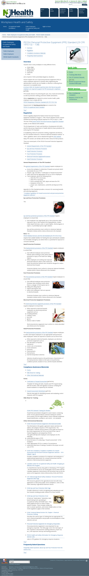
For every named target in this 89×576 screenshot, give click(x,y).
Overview (29, 48)
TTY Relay (19, 568)
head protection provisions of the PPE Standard (39, 248)
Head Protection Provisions (34, 151)
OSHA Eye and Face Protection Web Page (38, 488)
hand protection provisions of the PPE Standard (39, 332)
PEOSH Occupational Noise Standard (34, 107)
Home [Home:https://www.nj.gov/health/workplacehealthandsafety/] (4, 35)
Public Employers (8, 54)
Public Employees (8, 51)
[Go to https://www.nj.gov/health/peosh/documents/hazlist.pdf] (84, 77)
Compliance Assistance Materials (36, 53)
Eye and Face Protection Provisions (37, 148)
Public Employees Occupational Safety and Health (32, 28)
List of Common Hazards (76, 77)
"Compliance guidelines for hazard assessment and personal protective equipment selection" (44, 194)
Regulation (30, 50)
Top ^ (25, 110)
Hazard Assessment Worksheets (36, 391)
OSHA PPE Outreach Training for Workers (38, 410)
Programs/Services (34, 568)
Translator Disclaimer (14, 564)
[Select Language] (19, 562)
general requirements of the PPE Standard (38, 166)
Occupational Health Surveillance (14, 27)
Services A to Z (65, 2)
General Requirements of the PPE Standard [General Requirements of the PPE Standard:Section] (39, 146)
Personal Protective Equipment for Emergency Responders (43, 524)
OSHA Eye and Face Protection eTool (37, 496)
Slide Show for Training (33, 373)
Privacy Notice (59, 560)
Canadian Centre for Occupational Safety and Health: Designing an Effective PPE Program (45, 464)
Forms (29, 370)
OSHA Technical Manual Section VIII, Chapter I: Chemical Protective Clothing (43, 513)
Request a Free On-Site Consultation (76, 98)
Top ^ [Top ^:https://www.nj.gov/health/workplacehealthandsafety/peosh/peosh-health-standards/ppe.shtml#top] (25, 364)
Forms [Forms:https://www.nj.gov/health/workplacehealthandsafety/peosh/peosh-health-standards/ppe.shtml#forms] (71, 72)
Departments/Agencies (76, 2)
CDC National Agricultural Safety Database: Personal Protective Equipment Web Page (45, 477)
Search (70, 4)
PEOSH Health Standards (11, 57)
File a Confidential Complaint (74, 94)
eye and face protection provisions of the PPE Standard (39, 216)
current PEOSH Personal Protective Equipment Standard (47, 121)
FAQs (36, 566)
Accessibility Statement (79, 560)
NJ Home (57, 2)
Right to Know (47, 26)
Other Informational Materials (35, 375)
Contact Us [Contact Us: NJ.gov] (52, 560)
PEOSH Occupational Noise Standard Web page (77, 82)
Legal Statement (68, 560)
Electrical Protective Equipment (35, 156)
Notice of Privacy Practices (46, 568)
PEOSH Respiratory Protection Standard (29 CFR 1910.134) (40, 102)
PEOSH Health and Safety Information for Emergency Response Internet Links (45, 536)
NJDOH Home (12, 568)
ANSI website (57, 136)
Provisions (47, 156)
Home (5, 26)
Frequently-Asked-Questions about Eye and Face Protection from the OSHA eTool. (43, 548)
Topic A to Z (26, 568)
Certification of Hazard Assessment (37, 381)
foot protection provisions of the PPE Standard (39, 277)
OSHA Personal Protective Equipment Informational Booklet (44, 424)
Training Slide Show (75, 75)
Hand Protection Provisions (34, 159)
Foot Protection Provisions (34, 154)
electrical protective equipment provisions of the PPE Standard (43, 304)
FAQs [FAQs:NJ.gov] (85, 2)
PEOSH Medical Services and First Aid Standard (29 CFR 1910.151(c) (42, 236)
